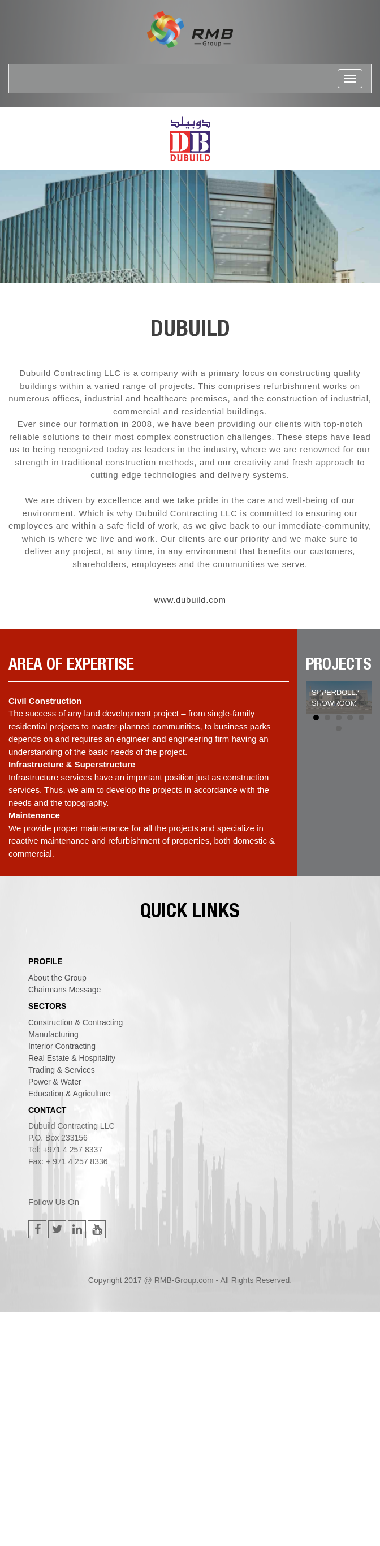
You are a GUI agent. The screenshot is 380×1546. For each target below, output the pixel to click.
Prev (321, 698)
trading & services (61, 1069)
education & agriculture (69, 1093)
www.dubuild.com (190, 599)
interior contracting (62, 1046)
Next (357, 698)
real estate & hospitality (71, 1058)
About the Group (57, 977)
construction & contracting (75, 1022)
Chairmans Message (64, 989)
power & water (54, 1081)
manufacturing (53, 1034)
